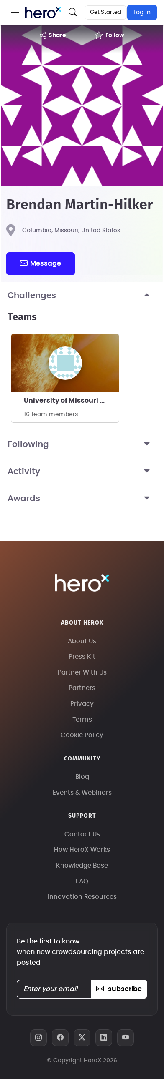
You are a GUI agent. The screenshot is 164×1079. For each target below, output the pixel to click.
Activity (82, 471)
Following (82, 444)
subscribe (119, 989)
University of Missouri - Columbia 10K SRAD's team (71, 400)
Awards (82, 498)
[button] (15, 12)
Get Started (105, 12)
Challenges (82, 295)
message (40, 263)
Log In (142, 12)
